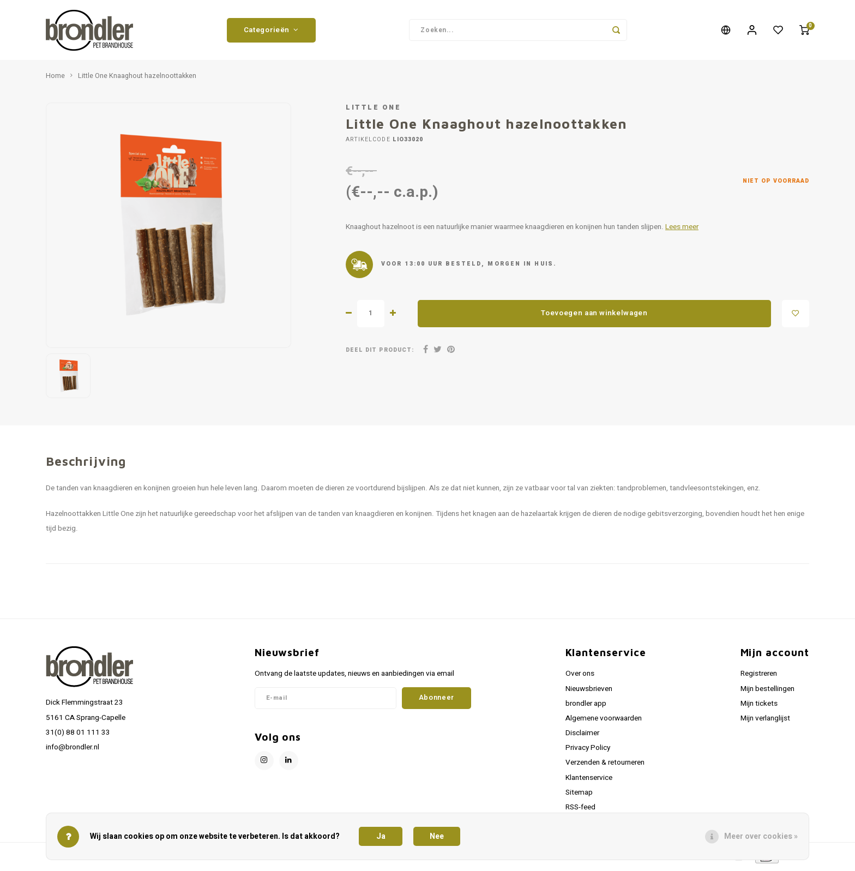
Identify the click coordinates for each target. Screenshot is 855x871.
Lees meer (682, 229)
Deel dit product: (380, 353)
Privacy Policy (587, 750)
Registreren (758, 676)
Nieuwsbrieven (588, 691)
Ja (381, 836)
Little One (373, 110)
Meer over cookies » (761, 836)
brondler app (585, 706)
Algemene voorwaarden (603, 721)
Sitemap (579, 795)
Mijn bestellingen (767, 691)
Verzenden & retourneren (605, 765)
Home (55, 78)
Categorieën (271, 31)
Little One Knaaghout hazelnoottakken (137, 78)
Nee (437, 836)
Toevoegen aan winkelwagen (594, 315)
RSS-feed (580, 809)
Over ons (579, 676)
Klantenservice (588, 780)
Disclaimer (582, 735)
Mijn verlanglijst (765, 721)
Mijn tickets (759, 706)
